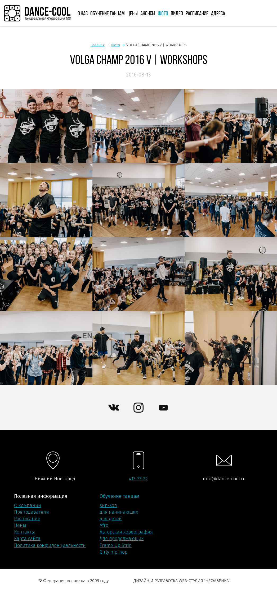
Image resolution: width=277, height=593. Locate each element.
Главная (98, 45)
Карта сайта (27, 538)
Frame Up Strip (116, 545)
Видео (177, 13)
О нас (83, 13)
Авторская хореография (126, 531)
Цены (132, 13)
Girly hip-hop (113, 552)
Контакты (24, 531)
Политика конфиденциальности (50, 545)
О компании (27, 505)
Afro (104, 525)
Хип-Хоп (108, 505)
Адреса (218, 13)
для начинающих (119, 512)
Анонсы (147, 13)
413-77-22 (138, 478)
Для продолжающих (122, 538)
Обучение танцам (107, 13)
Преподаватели (31, 512)
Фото (163, 13)
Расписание (197, 13)
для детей (111, 518)
